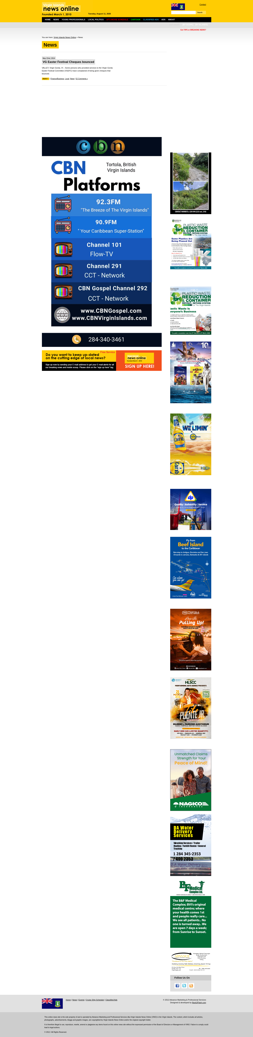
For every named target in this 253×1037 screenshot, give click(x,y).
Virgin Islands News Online (65, 37)
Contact (203, 4)
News (56, 19)
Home (48, 19)
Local (67, 79)
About (171, 19)
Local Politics (95, 19)
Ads (163, 19)
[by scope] (188, 25)
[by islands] (201, 25)
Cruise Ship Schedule (95, 1000)
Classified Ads (111, 1000)
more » (45, 79)
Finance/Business (57, 79)
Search (199, 12)
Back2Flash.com (199, 1003)
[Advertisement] (104, 113)
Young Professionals (73, 19)
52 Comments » (82, 79)
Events (81, 1000)
